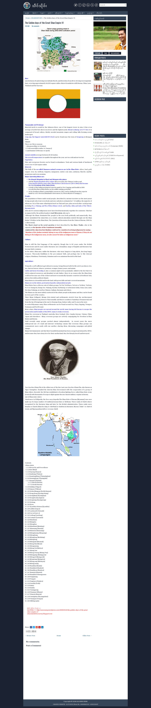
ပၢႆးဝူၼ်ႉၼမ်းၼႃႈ (70, 12)
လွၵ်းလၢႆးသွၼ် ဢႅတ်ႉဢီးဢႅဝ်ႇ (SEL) (105, 158)
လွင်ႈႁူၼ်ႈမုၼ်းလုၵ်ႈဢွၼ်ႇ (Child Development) (109, 155)
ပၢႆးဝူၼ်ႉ (43, 12)
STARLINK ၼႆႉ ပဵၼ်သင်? (102, 143)
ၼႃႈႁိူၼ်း (27, 13)
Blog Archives (115, 53)
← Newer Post (30, 635)
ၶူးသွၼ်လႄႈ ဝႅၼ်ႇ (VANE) (102, 165)
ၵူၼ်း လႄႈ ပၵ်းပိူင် (107, 73)
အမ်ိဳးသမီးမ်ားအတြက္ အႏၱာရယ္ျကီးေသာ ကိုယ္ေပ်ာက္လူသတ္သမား (113, 85)
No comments (35, 26)
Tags (105, 53)
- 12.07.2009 (69, 704)
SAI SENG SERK (82, 701)
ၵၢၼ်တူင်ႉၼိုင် (81, 12)
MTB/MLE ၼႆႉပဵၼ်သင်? (102, 149)
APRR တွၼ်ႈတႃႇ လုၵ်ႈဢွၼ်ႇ (103, 161)
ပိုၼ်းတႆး (36, 12)
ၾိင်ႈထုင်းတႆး (59, 12)
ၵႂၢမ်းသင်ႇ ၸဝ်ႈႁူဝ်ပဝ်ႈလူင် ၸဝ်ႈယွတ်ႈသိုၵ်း (114, 62)
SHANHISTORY (36, 18)
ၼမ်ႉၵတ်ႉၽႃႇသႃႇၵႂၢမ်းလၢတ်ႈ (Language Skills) (109, 146)
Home (28, 18)
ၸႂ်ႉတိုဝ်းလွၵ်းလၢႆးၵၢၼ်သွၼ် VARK (104, 152)
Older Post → (87, 635)
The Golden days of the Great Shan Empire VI (44, 22)
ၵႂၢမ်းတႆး (51, 12)
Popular (97, 53)
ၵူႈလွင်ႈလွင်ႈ (91, 12)
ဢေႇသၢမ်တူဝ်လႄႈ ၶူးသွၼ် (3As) (104, 139)
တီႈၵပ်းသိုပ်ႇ (99, 13)
